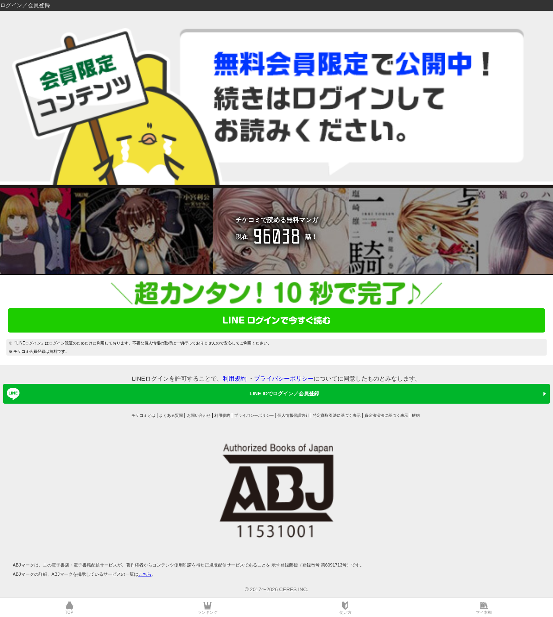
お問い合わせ (199, 415)
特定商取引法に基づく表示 (337, 415)
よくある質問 (171, 415)
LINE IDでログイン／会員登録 (161, 394)
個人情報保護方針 (293, 415)
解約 (416, 415)
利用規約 (234, 378)
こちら (144, 574)
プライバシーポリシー (284, 378)
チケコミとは (143, 415)
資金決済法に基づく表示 (386, 415)
